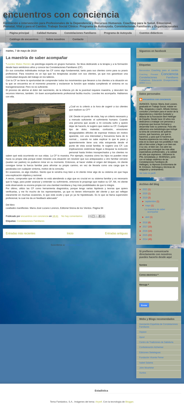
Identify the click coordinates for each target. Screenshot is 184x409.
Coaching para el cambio (164, 70)
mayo (148, 205)
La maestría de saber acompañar (36, 57)
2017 (145, 226)
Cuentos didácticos (151, 33)
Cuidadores (144, 80)
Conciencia (169, 74)
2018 (145, 222)
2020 (145, 193)
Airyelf (98, 401)
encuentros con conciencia (61, 15)
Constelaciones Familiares (80, 33)
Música (148, 83)
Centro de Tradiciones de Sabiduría (156, 342)
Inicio (70, 233)
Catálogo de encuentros (24, 39)
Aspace (142, 332)
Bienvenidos (144, 70)
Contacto (78, 39)
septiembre (151, 201)
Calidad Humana (47, 33)
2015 (145, 235)
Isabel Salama (146, 362)
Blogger (129, 401)
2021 (145, 189)
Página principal (19, 33)
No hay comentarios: (72, 216)
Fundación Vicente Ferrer (151, 357)
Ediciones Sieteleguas (150, 352)
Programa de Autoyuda (118, 33)
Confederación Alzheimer (151, 347)
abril (147, 217)
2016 (145, 231)
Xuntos (142, 373)
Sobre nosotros (55, 39)
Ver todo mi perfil (147, 173)
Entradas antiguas (116, 233)
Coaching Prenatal (148, 74)
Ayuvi (141, 337)
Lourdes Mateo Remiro (18, 64)
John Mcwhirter (146, 368)
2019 (145, 197)
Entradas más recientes (20, 233)
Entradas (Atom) (74, 245)
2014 (145, 239)
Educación (157, 80)
